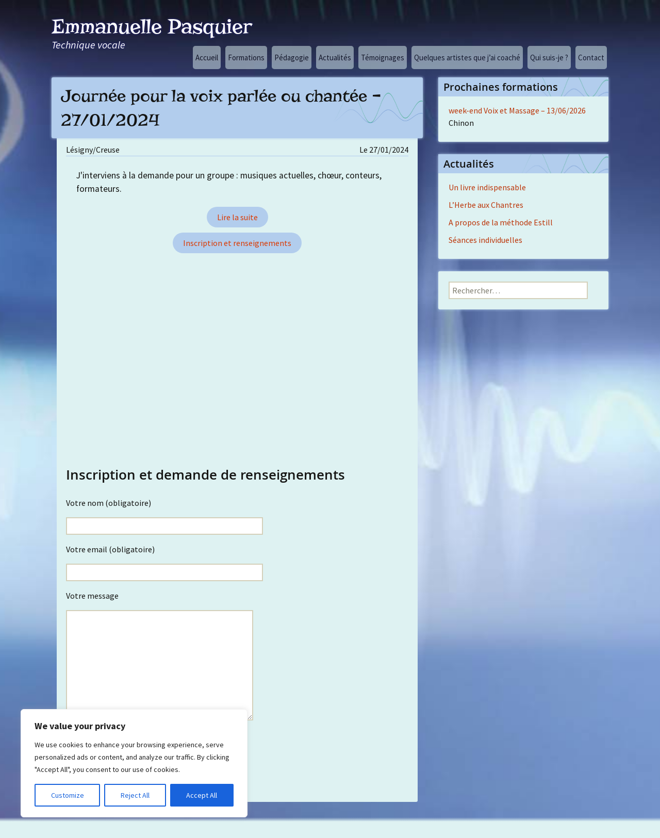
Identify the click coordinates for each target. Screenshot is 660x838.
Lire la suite (237, 217)
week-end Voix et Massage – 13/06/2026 (517, 110)
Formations (246, 57)
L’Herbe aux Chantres (486, 205)
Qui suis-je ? (549, 57)
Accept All (201, 795)
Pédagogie (291, 57)
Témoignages (382, 57)
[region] (134, 763)
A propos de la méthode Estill (501, 222)
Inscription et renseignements (237, 243)
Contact (591, 57)
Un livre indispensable (487, 187)
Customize (67, 795)
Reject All (135, 795)
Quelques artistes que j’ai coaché (467, 57)
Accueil (206, 57)
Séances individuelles (485, 240)
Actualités (335, 57)
